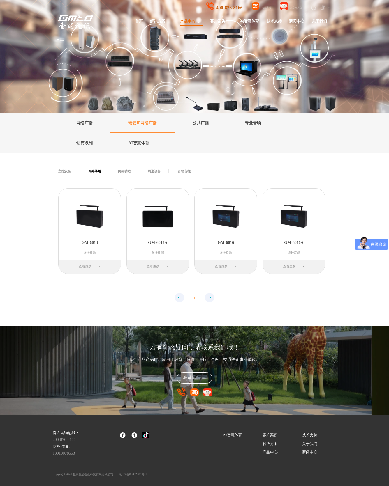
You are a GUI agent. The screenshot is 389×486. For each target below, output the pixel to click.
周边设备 (154, 171)
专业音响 (253, 123)
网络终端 (94, 171)
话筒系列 (84, 143)
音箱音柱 (184, 171)
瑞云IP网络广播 (142, 123)
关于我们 (319, 21)
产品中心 (187, 21)
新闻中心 (296, 21)
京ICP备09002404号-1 (133, 474)
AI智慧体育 (249, 21)
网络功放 (124, 171)
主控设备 (64, 171)
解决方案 (157, 21)
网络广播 (84, 123)
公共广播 (201, 123)
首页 (139, 21)
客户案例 (217, 21)
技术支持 (274, 21)
